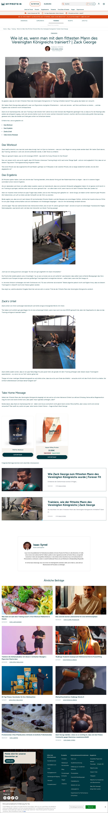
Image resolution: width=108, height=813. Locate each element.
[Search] (63, 4)
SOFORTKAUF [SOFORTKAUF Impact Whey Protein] (52, 457)
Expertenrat (80, 9)
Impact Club (93, 772)
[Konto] (99, 4)
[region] (54, 807)
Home (5, 29)
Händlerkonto (75, 781)
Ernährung (24, 20)
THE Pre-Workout (17, 450)
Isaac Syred (62, 486)
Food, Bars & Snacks (63, 9)
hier (25, 811)
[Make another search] (54, 25)
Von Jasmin (14, 738)
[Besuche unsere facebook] (8, 797)
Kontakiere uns (51, 764)
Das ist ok (90, 807)
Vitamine (53, 9)
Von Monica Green (70, 660)
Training (56, 20)
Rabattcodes (94, 768)
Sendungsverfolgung (53, 776)
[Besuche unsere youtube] (16, 797)
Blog (9, 29)
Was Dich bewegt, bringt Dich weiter (95, 788)
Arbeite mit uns (75, 785)
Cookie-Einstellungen (10, 787)
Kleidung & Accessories (65, 764)
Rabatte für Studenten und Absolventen (97, 781)
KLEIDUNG (47, 4)
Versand (49, 780)
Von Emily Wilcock (16, 662)
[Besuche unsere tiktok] (12, 797)
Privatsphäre (74, 773)
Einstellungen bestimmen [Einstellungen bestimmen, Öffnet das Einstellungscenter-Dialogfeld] (76, 807)
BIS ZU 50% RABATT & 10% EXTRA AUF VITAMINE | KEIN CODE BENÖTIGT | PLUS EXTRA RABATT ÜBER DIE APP (54, 16)
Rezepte (70, 20)
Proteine (64, 759)
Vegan (73, 9)
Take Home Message (11, 135)
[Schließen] (105, 807)
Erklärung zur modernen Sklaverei (78, 768)
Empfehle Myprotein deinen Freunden (97, 761)
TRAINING (54, 33)
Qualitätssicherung (76, 762)
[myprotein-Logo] (11, 4)
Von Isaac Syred (57, 49)
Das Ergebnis (8, 128)
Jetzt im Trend (28, 9)
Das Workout (8, 125)
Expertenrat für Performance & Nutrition (79, 794)
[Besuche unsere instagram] (5, 797)
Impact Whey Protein (52, 447)
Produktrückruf (51, 784)
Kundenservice (51, 760)
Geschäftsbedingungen (78, 777)
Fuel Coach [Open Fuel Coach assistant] (90, 4)
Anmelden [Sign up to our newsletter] (9, 761)
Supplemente (45, 9)
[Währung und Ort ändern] (21, 791)
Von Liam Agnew (15, 622)
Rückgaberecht (51, 772)
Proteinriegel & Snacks (65, 775)
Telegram (92, 776)
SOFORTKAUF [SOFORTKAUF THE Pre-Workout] (17, 454)
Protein (37, 9)
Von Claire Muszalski (71, 619)
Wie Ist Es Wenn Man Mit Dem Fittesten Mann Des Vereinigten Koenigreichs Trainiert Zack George (42, 29)
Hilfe (48, 768)
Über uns (73, 759)
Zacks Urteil (8, 131)
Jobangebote (75, 789)
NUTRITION (35, 4)
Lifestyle (84, 20)
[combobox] (78, 4)
